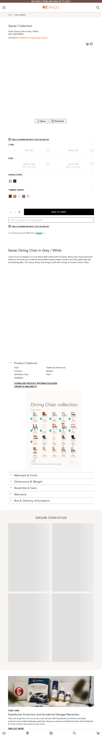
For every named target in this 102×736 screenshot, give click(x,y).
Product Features (25, 363)
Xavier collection (20, 15)
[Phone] (98, 7)
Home (10, 15)
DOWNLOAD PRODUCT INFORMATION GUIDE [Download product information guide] (35, 383)
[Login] (52, 732)
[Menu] (5, 732)
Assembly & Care (25, 488)
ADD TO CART (58, 212)
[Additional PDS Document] (54, 431)
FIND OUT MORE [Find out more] (16, 728)
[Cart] (98, 732)
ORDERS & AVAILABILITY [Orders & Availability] (25, 386)
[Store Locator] (28, 732)
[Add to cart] (87, 44)
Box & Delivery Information (32, 500)
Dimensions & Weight (28, 481)
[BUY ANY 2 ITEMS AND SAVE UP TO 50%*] (51, 1)
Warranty (20, 494)
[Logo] (51, 7)
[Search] (76, 732)
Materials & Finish (25, 475)
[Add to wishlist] (91, 44)
